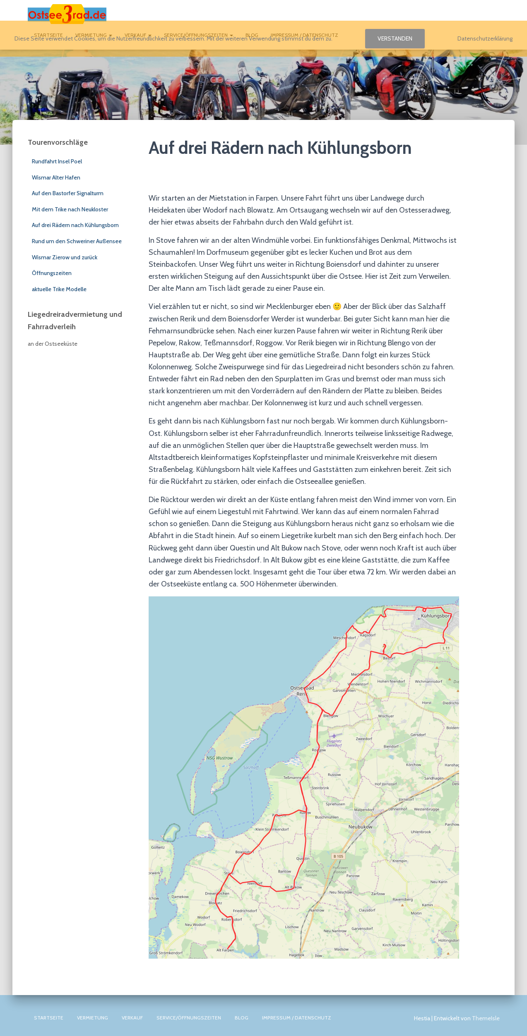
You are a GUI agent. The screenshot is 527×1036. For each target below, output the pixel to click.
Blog (241, 1017)
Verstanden (395, 38)
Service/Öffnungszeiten (188, 1017)
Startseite (48, 1017)
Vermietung (92, 1017)
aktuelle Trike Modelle (59, 289)
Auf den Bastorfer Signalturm (67, 193)
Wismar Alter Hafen (56, 177)
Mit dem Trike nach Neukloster (70, 209)
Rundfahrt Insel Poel (57, 161)
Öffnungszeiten (52, 273)
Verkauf (132, 1017)
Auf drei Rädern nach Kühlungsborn (75, 225)
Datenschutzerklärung (485, 38)
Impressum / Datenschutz (296, 1017)
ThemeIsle (486, 1018)
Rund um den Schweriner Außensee (77, 241)
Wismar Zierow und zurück (64, 257)
